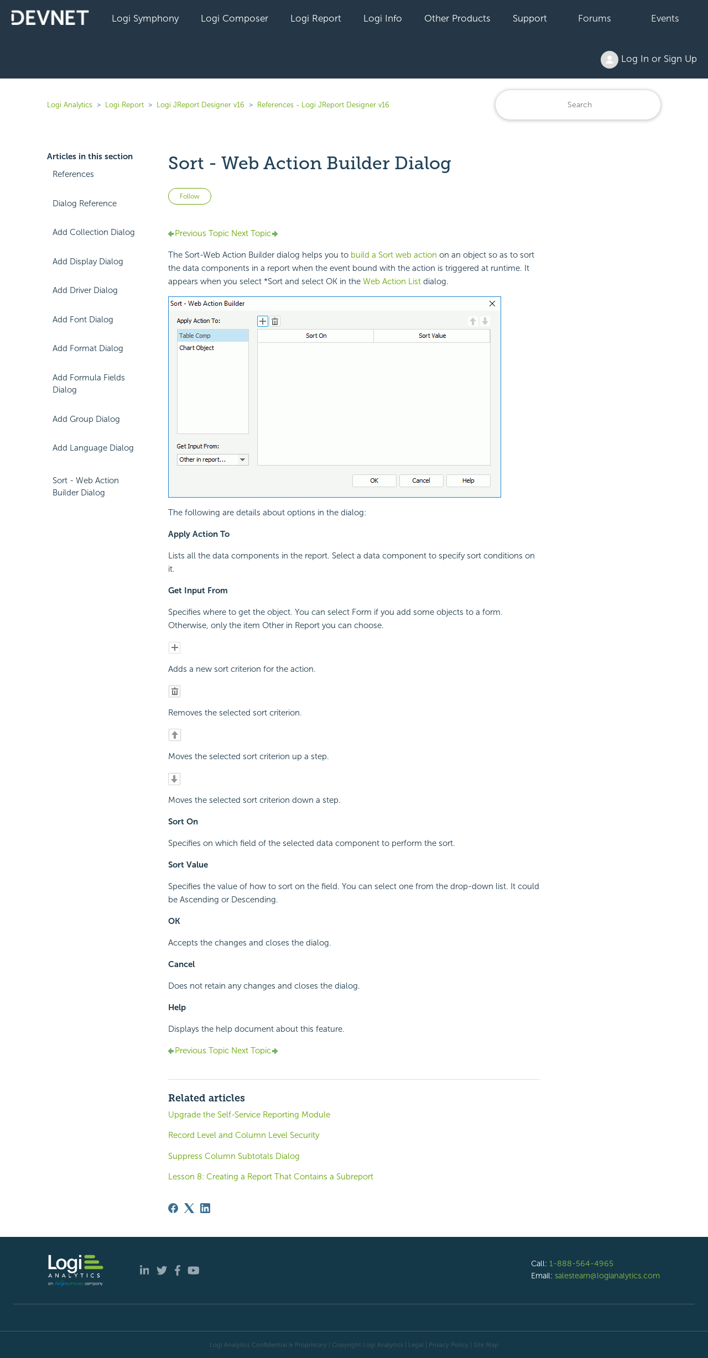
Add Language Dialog (93, 448)
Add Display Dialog (88, 262)
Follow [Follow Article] (190, 196)
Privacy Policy (448, 1345)
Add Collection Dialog (94, 232)
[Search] (578, 105)
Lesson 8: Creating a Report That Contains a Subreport (270, 1177)
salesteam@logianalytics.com (607, 1276)
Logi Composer (234, 18)
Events (665, 18)
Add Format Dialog (88, 348)
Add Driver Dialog (85, 290)
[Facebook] (173, 1208)
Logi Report (315, 18)
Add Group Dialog (86, 419)
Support (530, 18)
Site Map (485, 1345)
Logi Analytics (69, 105)
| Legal (414, 1345)
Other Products (457, 18)
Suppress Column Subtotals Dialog (234, 1156)
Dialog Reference (85, 203)
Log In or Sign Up (649, 60)
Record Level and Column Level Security (243, 1135)
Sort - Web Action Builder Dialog (86, 487)
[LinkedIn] (205, 1208)
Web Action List (392, 281)
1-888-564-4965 (581, 1263)
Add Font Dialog (83, 320)
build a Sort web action (394, 255)
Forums (594, 18)
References (73, 174)
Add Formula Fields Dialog (89, 384)
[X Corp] (189, 1208)
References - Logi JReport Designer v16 (323, 105)
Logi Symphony (145, 18)
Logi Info (382, 18)
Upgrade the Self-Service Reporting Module (249, 1115)
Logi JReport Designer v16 (200, 105)
